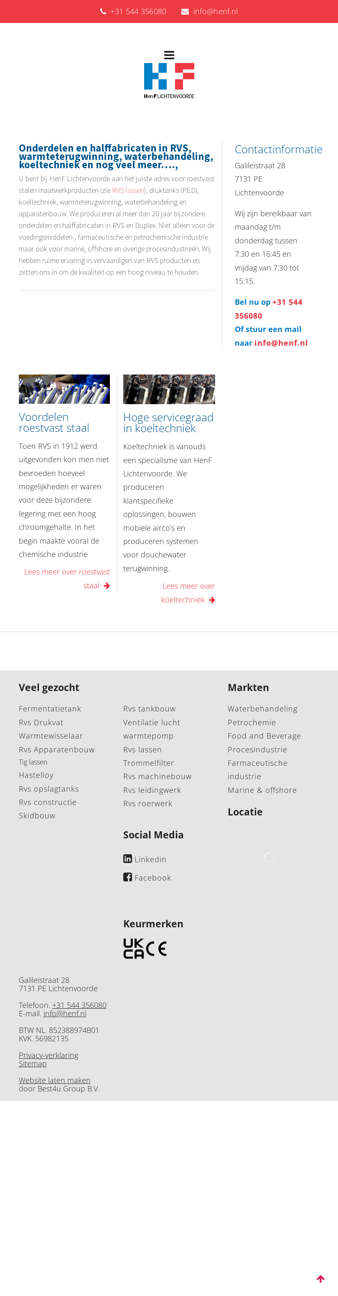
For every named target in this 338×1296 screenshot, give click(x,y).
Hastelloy (36, 775)
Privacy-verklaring (48, 1055)
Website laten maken (55, 1080)
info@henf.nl (209, 11)
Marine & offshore (262, 790)
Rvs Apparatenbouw (57, 749)
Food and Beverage (264, 736)
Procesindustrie (257, 749)
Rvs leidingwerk (152, 790)
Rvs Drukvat (41, 722)
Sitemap (33, 1063)
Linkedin (151, 859)
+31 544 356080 (133, 11)
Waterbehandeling (262, 709)
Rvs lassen (142, 749)
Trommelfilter (148, 763)
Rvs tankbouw (149, 709)
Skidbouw (37, 815)
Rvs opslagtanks (49, 789)
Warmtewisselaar (51, 736)
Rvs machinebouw (157, 776)
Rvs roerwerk (148, 803)
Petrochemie (252, 722)
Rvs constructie (48, 802)
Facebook (153, 878)
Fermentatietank (50, 709)
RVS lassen (128, 190)
